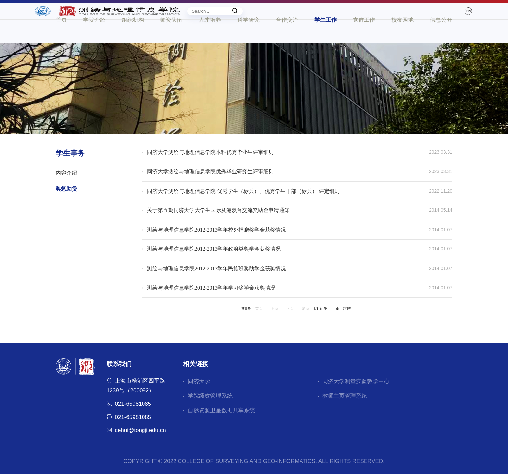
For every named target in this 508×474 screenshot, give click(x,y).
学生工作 (325, 42)
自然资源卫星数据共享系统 (221, 410)
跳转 (347, 308)
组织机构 (133, 42)
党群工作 (364, 42)
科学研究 (248, 42)
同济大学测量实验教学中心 (356, 381)
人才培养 (210, 42)
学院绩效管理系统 (210, 396)
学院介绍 (94, 42)
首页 (61, 42)
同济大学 (199, 381)
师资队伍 (171, 42)
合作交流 (287, 42)
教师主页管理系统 (344, 396)
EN (445, 17)
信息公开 (441, 42)
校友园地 (402, 42)
